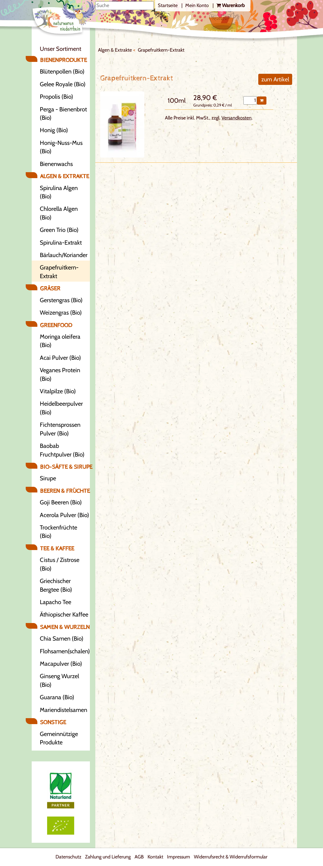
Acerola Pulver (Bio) (64, 515)
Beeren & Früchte (65, 491)
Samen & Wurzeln (65, 627)
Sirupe (48, 478)
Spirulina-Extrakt (61, 242)
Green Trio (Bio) (59, 230)
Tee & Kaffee (57, 548)
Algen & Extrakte (64, 176)
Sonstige (53, 722)
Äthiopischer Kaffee (64, 614)
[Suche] (124, 5)
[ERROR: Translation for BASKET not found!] (230, 5)
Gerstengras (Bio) (61, 300)
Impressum (178, 857)
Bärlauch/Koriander (63, 255)
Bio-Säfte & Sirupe (65, 467)
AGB (139, 857)
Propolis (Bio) (56, 96)
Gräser (50, 288)
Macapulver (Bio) (61, 663)
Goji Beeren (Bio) (61, 502)
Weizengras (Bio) (61, 312)
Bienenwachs (56, 164)
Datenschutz (68, 857)
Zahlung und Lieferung (108, 857)
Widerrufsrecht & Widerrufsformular (230, 857)
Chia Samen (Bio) (61, 638)
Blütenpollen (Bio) (62, 71)
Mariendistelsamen (63, 710)
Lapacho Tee (55, 602)
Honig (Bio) (54, 130)
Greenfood (56, 325)
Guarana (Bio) (57, 697)
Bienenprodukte (63, 60)
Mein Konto (197, 5)
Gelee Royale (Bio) (63, 84)
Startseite (168, 5)
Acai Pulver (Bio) (60, 357)
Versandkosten (236, 118)
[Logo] (63, 19)
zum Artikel (275, 79)
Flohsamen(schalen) (65, 651)
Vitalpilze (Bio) (58, 391)
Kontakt (155, 857)
